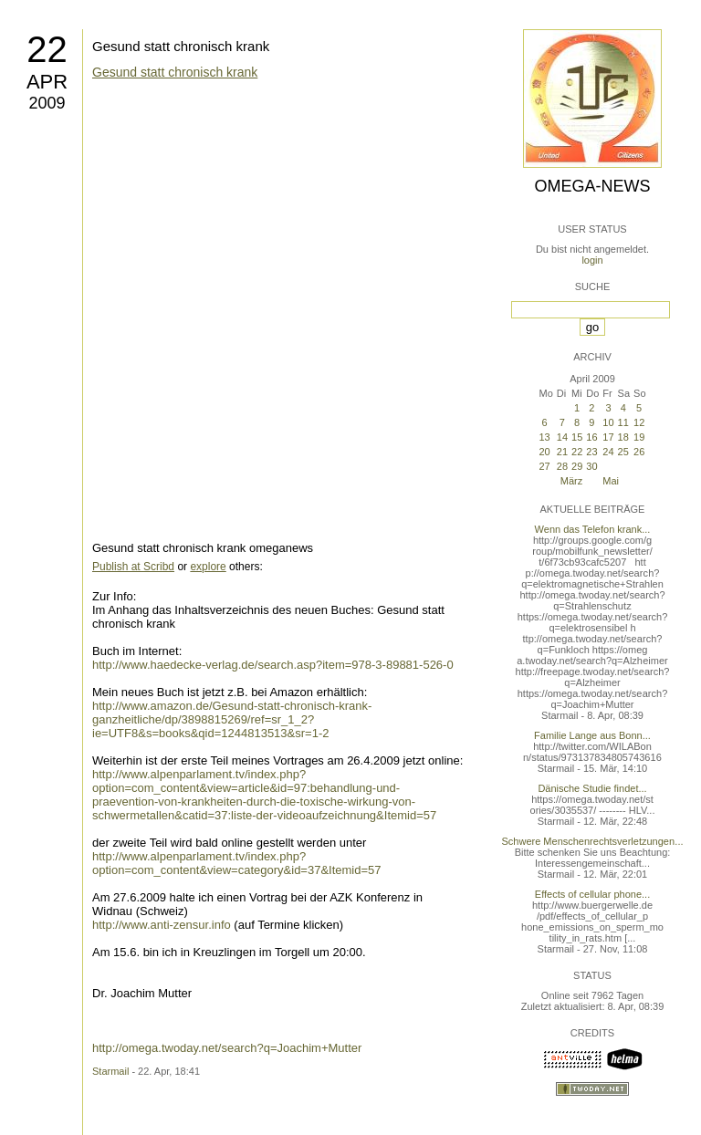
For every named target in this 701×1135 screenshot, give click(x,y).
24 (607, 451)
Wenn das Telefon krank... (593, 529)
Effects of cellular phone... (592, 894)
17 (607, 437)
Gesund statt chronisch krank (180, 46)
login (591, 260)
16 (591, 437)
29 (576, 466)
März (571, 480)
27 (544, 466)
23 (591, 451)
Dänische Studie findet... (592, 788)
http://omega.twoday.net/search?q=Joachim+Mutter (226, 1048)
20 (544, 451)
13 (544, 437)
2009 (46, 103)
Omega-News (592, 186)
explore (207, 566)
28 (562, 466)
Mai (610, 480)
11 (623, 422)
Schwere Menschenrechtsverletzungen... (593, 841)
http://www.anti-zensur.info (161, 925)
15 (576, 437)
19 (638, 437)
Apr (47, 81)
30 (591, 466)
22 (47, 49)
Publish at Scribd (133, 566)
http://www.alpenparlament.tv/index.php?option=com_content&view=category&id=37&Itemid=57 (237, 863)
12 (638, 422)
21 (562, 451)
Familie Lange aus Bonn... (592, 735)
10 (607, 422)
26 (638, 451)
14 (562, 437)
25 (623, 451)
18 (623, 437)
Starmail (110, 1071)
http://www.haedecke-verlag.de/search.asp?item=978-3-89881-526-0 (273, 665)
